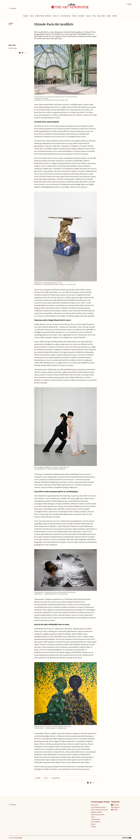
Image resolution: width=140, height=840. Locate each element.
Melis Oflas (12, 45)
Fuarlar (46, 778)
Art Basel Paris (56, 778)
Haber (10, 25)
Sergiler (11, 23)
